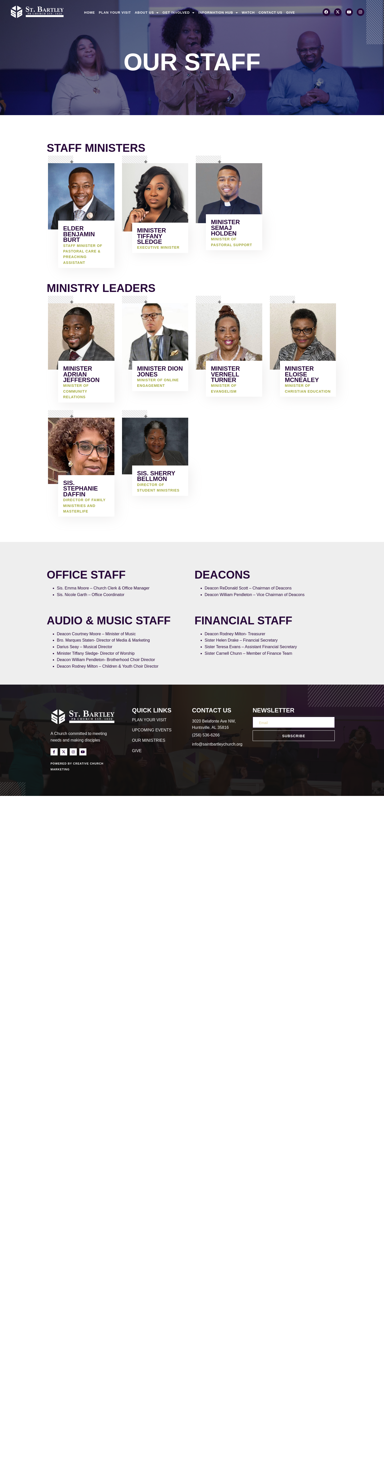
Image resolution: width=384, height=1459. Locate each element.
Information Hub (218, 12)
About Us (147, 12)
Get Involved (178, 12)
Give (290, 12)
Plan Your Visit (115, 12)
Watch (248, 12)
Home (89, 12)
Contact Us (270, 12)
